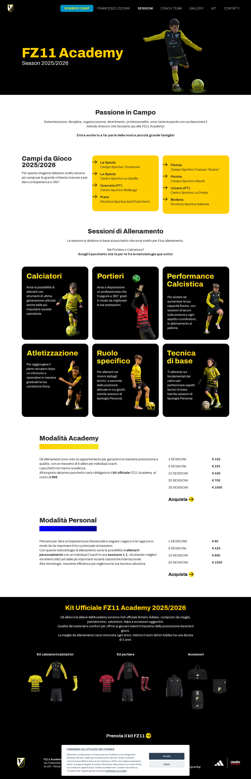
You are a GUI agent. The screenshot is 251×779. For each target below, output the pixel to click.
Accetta (166, 756)
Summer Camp (76, 8)
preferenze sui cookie (116, 771)
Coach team (171, 8)
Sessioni (145, 8)
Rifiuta (167, 764)
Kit (213, 8)
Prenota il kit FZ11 (125, 735)
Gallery (196, 8)
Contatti (231, 8)
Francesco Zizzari (113, 8)
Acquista (178, 499)
